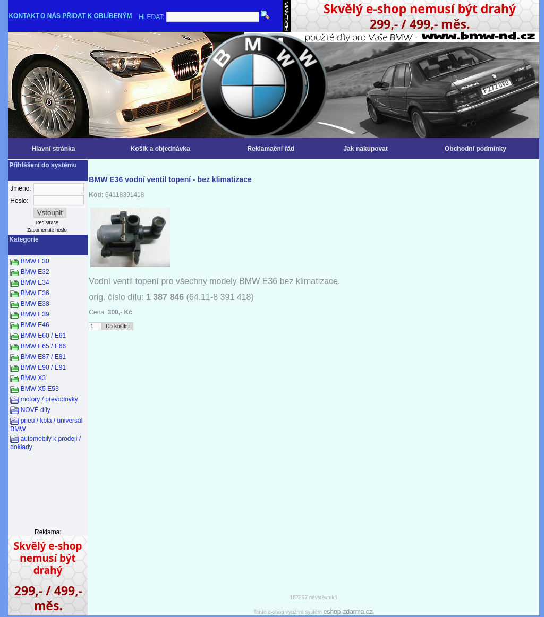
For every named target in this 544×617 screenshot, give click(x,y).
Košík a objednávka (160, 148)
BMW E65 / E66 (43, 346)
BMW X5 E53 (40, 388)
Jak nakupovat (366, 148)
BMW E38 (35, 303)
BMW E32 (35, 272)
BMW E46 (35, 325)
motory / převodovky (49, 399)
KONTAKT (23, 16)
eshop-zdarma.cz (348, 611)
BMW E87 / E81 (43, 357)
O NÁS (50, 16)
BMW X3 (33, 378)
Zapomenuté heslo (47, 230)
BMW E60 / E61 (43, 335)
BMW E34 (35, 282)
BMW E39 (35, 314)
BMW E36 (35, 293)
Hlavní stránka (53, 148)
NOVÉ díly (35, 410)
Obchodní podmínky (475, 148)
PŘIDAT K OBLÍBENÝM (97, 16)
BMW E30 (35, 261)
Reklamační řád (270, 148)
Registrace (47, 222)
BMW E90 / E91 (43, 367)
